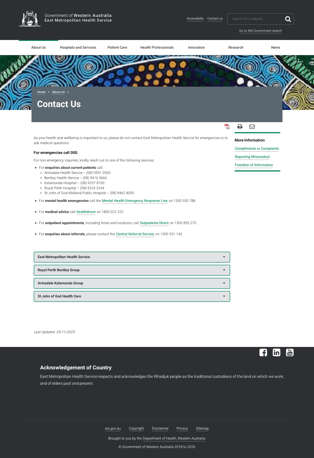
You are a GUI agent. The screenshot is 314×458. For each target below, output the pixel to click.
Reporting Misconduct (252, 156)
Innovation (196, 48)
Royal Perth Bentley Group (131, 270)
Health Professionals (157, 48)
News (275, 48)
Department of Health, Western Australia (174, 438)
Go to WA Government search (260, 30)
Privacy (182, 428)
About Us (38, 48)
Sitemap (202, 428)
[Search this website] (257, 19)
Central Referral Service (135, 234)
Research (235, 48)
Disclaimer (160, 428)
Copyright (136, 428)
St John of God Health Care (131, 296)
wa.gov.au (113, 428)
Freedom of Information (254, 165)
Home (41, 92)
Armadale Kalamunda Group (131, 283)
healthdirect (86, 212)
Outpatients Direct (154, 223)
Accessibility (195, 18)
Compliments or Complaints (257, 148)
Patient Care (117, 48)
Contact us (215, 18)
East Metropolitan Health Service (131, 257)
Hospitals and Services (78, 48)
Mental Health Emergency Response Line (135, 200)
